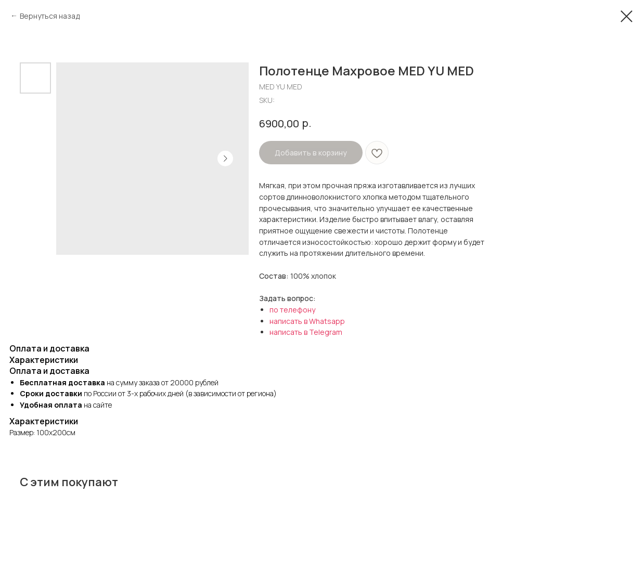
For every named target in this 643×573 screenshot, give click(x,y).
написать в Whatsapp (307, 321)
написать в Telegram (305, 332)
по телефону (292, 310)
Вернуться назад (50, 16)
